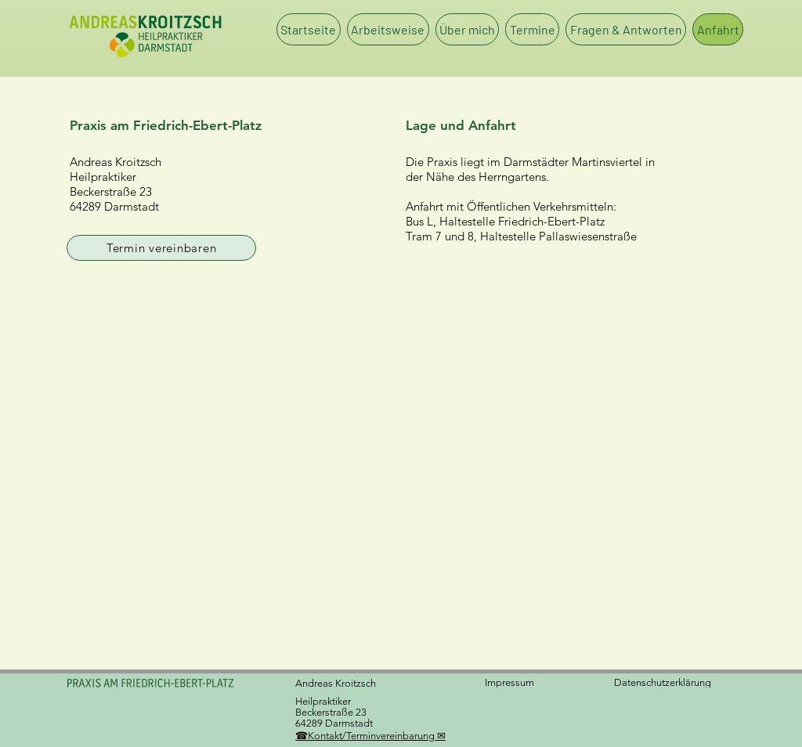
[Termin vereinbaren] (161, 248)
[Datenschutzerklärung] (669, 682)
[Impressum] (510, 682)
